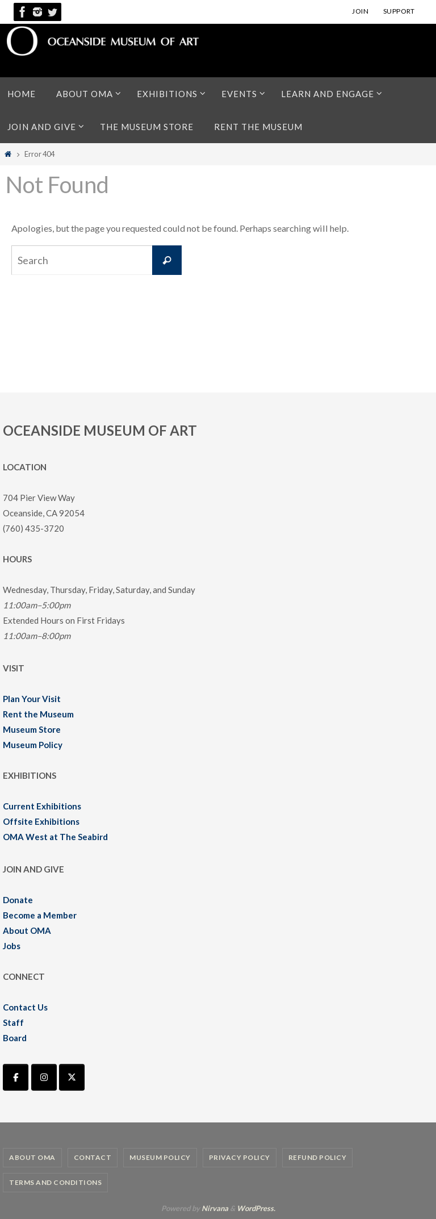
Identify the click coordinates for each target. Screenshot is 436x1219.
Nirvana (215, 1208)
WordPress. (256, 1208)
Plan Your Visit (32, 699)
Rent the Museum (38, 714)
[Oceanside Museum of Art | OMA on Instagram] (44, 1077)
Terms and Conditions (55, 1182)
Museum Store (32, 729)
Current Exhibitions (42, 806)
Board (15, 1038)
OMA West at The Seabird (55, 837)
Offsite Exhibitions (41, 821)
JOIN (360, 11)
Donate (18, 900)
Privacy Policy (239, 1157)
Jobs (11, 946)
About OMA (27, 930)
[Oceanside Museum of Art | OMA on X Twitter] (72, 1077)
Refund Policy (317, 1157)
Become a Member (40, 915)
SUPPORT (399, 11)
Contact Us (25, 1007)
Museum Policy (32, 745)
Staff (13, 1022)
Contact (93, 1157)
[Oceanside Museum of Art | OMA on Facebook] (15, 1077)
